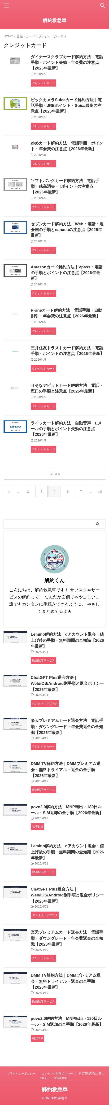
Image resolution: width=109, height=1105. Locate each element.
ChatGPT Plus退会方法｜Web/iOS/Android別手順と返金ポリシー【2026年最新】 (67, 683)
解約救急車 (54, 20)
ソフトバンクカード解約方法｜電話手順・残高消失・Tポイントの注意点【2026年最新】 (65, 186)
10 (100, 491)
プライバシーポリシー (21, 1073)
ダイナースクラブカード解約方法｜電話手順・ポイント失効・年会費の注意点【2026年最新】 (67, 62)
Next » (55, 474)
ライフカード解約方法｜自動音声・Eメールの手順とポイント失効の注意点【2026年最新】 (66, 429)
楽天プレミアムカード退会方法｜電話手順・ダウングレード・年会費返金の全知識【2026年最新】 (67, 726)
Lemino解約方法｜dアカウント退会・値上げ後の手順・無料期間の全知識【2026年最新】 (67, 640)
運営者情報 (60, 1078)
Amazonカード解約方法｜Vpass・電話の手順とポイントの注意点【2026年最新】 (66, 273)
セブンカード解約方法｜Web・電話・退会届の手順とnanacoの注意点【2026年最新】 (67, 230)
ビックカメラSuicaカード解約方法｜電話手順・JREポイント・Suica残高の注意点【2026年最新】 (66, 106)
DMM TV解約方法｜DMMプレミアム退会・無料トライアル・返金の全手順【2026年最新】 (65, 769)
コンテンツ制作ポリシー (57, 1073)
